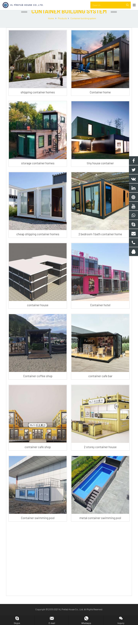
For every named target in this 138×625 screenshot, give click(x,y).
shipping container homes (38, 100)
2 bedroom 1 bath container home (100, 242)
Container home (100, 100)
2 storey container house (100, 455)
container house (37, 313)
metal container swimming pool (100, 526)
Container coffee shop (37, 384)
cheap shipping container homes (37, 242)
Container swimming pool (37, 526)
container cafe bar (100, 384)
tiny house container (100, 171)
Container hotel (100, 313)
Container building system (69, 19)
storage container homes (37, 171)
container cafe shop (38, 455)
